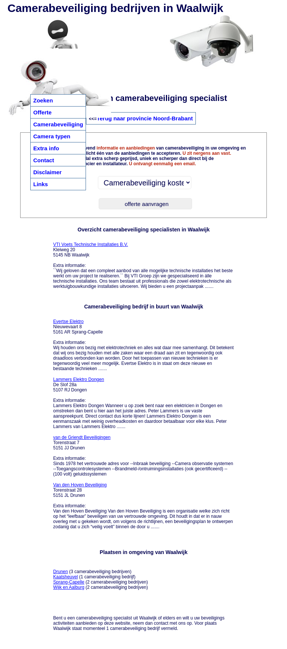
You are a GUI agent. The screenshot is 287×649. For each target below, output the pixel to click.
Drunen (60, 571)
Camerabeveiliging (58, 124)
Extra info (46, 148)
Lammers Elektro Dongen (78, 379)
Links (40, 184)
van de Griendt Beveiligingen (81, 437)
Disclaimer (47, 172)
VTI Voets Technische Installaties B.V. (90, 244)
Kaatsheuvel (65, 576)
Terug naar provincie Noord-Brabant (145, 118)
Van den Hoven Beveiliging (80, 484)
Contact (43, 160)
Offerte (42, 112)
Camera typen (51, 136)
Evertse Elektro (68, 321)
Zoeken (43, 100)
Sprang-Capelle (68, 582)
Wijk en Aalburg (68, 587)
